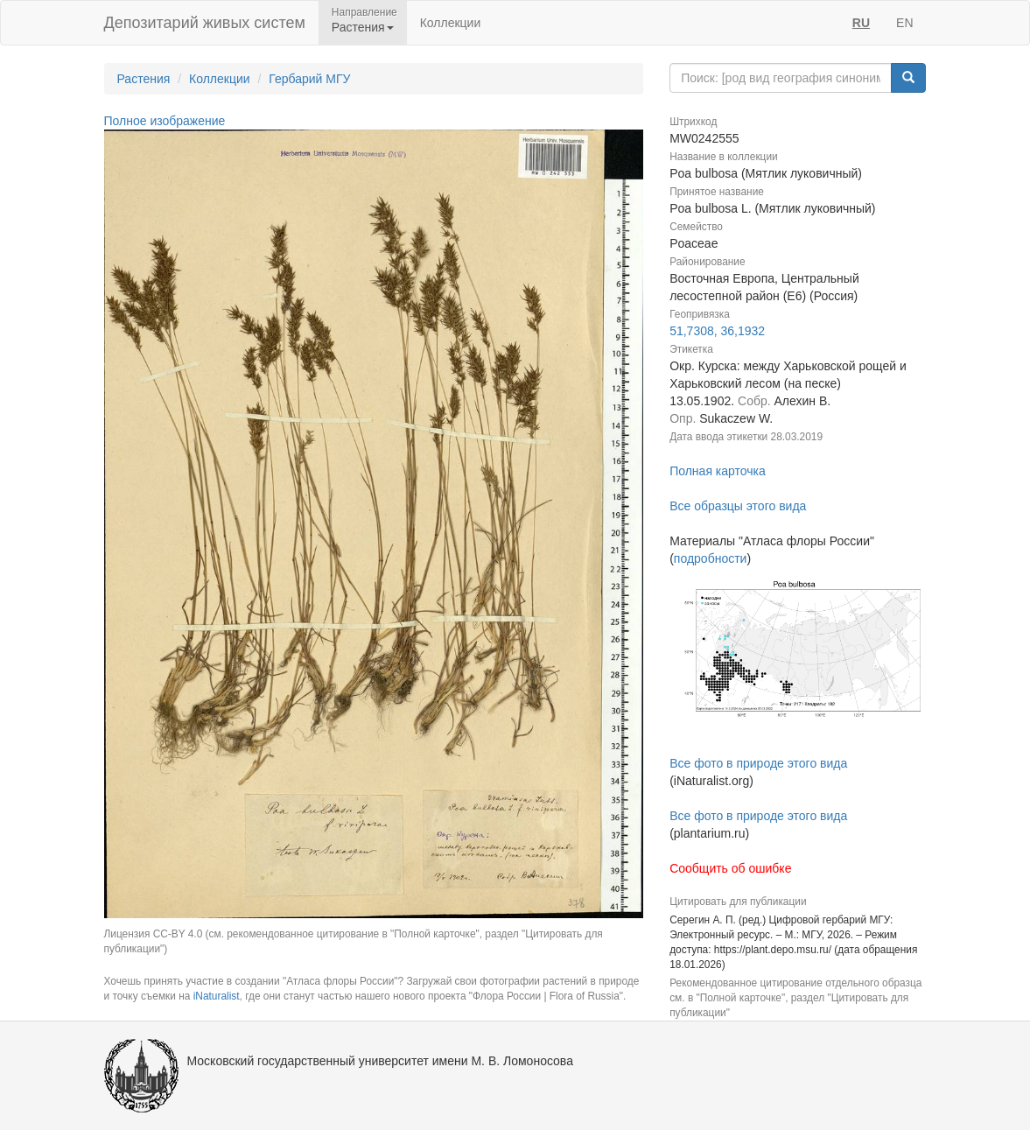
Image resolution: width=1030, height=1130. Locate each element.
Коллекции (450, 23)
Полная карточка (717, 471)
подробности (710, 558)
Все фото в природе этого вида (758, 763)
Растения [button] (363, 27)
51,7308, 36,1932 (717, 331)
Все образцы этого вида (737, 506)
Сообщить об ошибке (730, 868)
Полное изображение (165, 121)
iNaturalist (216, 996)
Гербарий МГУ (309, 79)
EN (904, 23)
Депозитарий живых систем (204, 23)
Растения (144, 79)
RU (861, 23)
